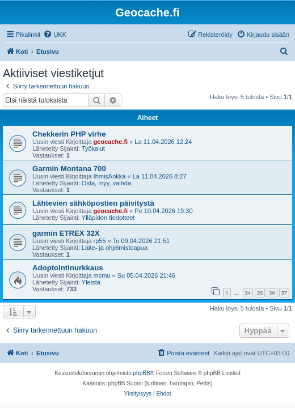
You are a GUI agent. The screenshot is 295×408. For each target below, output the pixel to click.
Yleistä (91, 282)
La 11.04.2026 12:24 (163, 141)
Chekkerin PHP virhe (69, 134)
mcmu (102, 275)
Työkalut (93, 148)
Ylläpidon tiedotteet (108, 217)
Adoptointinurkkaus (67, 268)
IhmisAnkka (110, 176)
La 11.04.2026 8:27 (160, 176)
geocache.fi (111, 141)
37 (284, 292)
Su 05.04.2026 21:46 (146, 275)
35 (260, 292)
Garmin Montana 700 (69, 168)
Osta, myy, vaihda (106, 183)
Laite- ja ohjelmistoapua (115, 247)
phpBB (141, 373)
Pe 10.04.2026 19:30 (163, 210)
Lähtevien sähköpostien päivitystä (93, 203)
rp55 (100, 240)
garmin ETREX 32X (66, 233)
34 (248, 292)
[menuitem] (54, 34)
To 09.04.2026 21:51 (141, 240)
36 (272, 292)
